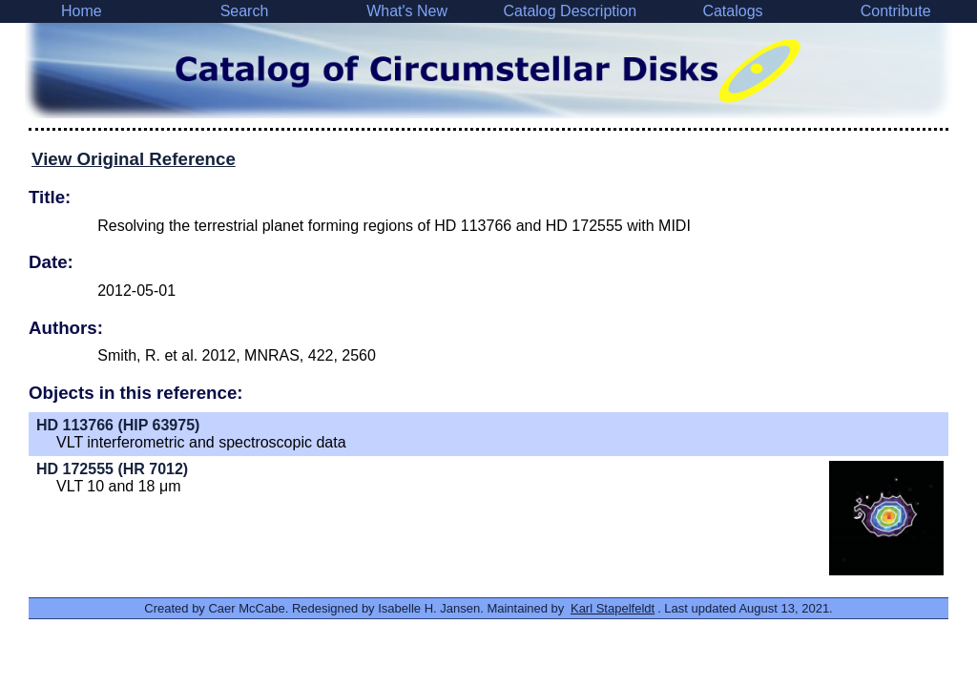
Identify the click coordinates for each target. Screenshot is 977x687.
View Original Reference (133, 159)
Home (81, 11)
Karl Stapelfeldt (613, 608)
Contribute (896, 11)
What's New (406, 11)
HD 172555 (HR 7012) (112, 469)
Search (244, 11)
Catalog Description (569, 11)
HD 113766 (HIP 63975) (117, 425)
